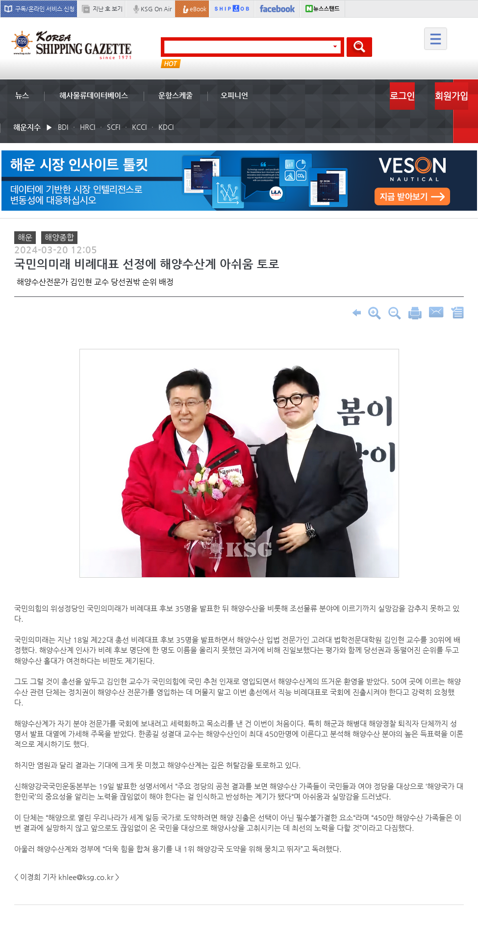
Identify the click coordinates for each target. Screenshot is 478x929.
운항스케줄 (175, 95)
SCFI (113, 127)
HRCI (87, 127)
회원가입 (451, 96)
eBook (198, 8)
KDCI (166, 127)
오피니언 (234, 95)
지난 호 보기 (108, 8)
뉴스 (22, 95)
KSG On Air (156, 8)
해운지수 (27, 127)
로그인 (402, 96)
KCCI (139, 127)
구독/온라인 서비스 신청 (45, 8)
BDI (63, 127)
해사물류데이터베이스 (93, 95)
